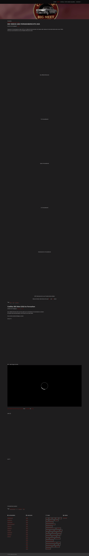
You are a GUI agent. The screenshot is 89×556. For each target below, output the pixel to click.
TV (16, 508)
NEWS (58, 1)
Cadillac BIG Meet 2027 (14, 2)
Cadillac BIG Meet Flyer (50, 524)
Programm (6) (10, 517)
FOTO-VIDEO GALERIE (70, 1)
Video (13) (9, 525)
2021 (27, 523)
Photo (58, 536)
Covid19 (51, 530)
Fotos (51, 532)
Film (61, 530)
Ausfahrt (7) (9, 519)
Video (18, 26)
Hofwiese (48, 534)
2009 (27, 546)
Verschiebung (48, 546)
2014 (27, 538)
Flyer (47, 532)
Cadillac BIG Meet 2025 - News (13, 22)
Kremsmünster (53, 534)
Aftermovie (52, 520)
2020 (27, 525)
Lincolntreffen (48, 536)
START (54, 1)
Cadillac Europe (49, 526)
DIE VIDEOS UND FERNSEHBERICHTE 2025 (23, 24)
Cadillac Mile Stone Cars (50, 528)
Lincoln (59, 534)
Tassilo (59, 542)
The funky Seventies (50, 544)
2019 (27, 527)
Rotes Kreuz (57, 538)
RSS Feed (65, 517)
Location (54, 536)
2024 (27, 519)
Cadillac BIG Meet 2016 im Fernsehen (21, 306)
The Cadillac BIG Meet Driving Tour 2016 (15, 408)
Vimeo (32, 408)
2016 (27, 534)
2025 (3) (9, 536)
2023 (27, 521)
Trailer (56, 544)
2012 (27, 542)
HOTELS (62, 1)
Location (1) (9, 532)
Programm (52, 538)
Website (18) (9, 521)
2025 (13, 302)
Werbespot (48, 548)
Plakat (47, 538)
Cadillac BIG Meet (12, 508)
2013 (27, 540)
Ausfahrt (56, 520)
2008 (27, 548)
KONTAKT (78, 1)
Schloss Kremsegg (49, 540)
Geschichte (59, 532)
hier (49, 298)
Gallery (54, 532)
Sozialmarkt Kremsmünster (51, 542)
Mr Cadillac (27, 408)
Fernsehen (17, 302)
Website (18, 308)
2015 (27, 536)
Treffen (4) (9, 534)
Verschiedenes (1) (10, 523)
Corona (47, 530)
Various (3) (9, 527)
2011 (27, 544)
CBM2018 (58, 528)
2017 (27, 532)
